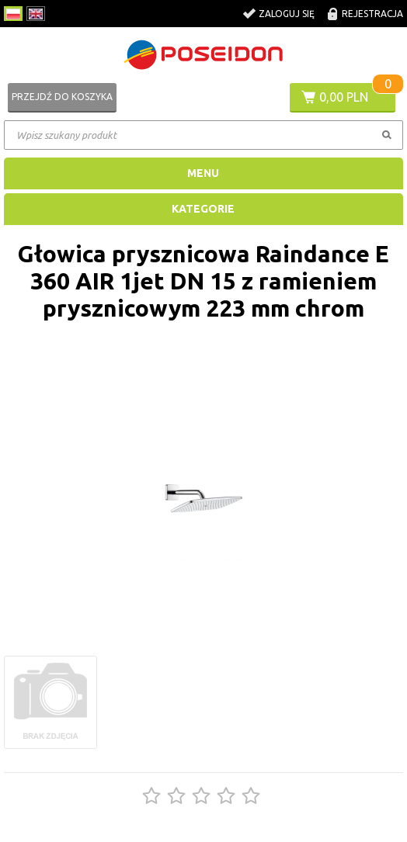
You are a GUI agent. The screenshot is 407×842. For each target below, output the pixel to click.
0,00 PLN (343, 97)
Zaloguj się (287, 14)
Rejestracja (372, 14)
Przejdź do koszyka (62, 97)
